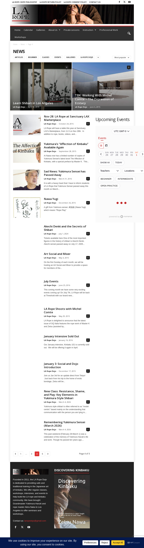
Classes (45, 57)
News (23, 44)
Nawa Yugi (51, 199)
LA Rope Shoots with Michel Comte (62, 310)
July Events (51, 281)
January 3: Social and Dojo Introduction (61, 365)
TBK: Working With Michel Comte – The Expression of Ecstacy (94, 99)
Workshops (20, 37)
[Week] (101, 145)
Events (57, 57)
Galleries (40, 29)
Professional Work (108, 29)
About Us (54, 30)
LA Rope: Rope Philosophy (24, 2)
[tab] (106, 154)
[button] (129, 33)
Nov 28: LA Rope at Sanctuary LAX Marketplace (66, 118)
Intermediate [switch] (125, 179)
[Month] (106, 145)
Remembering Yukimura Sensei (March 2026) (64, 423)
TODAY (118, 162)
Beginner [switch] (106, 179)
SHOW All (105, 162)
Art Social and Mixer (57, 254)
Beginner (32, 57)
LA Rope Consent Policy (75, 2)
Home (17, 29)
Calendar (28, 29)
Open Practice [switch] (109, 186)
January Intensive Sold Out (61, 336)
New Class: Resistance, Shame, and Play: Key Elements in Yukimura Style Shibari (64, 394)
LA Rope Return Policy (50, 2)
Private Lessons (72, 29)
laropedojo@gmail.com (35, 521)
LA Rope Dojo (19, 107)
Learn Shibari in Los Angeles (33, 103)
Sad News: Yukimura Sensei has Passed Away (65, 173)
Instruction (89, 30)
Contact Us (94, 2)
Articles (19, 57)
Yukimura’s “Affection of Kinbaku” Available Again (66, 145)
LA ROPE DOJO (87, 57)
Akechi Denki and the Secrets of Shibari (65, 228)
